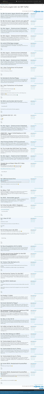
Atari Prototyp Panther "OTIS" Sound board (13, 141)
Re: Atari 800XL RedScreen (8, 281)
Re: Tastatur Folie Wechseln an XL (10, 262)
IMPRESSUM (11, 393)
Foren (25, 1)
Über (40, 1)
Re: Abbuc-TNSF (5, 190)
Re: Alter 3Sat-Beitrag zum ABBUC (10, 333)
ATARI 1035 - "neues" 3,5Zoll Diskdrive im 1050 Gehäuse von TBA (13, 134)
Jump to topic (33, 16)
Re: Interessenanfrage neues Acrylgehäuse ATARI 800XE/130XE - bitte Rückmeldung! (15, 311)
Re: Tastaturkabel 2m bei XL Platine (11, 341)
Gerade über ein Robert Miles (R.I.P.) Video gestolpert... (12, 164)
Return (1, 9)
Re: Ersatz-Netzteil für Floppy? (9, 302)
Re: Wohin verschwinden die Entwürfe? (11, 101)
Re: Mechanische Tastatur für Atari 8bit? (12, 273)
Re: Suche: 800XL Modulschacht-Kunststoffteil (14, 363)
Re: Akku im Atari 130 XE (7, 318)
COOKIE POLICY (16, 393)
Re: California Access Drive (8, 178)
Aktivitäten (30, 1)
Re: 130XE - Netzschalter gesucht (10, 197)
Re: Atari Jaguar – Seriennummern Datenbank (14, 28)
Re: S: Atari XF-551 (6, 218)
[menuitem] (7, 3)
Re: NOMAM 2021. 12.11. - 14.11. (8, 115)
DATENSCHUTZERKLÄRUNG (5, 393)
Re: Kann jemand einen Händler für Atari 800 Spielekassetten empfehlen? (13, 254)
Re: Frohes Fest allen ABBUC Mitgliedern (12, 205)
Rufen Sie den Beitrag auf (38, 19)
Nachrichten (20, 1)
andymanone (34, 13)
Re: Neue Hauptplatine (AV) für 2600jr (11, 246)
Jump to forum (33, 15)
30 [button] (41, 11)
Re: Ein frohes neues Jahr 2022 (9, 229)
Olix (2, 373)
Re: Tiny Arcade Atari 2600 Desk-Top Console (13, 148)
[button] (34, 11)
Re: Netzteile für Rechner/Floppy (10, 78)
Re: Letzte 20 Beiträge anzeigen (10, 43)
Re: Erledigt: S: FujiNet (7, 295)
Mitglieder (35, 1)
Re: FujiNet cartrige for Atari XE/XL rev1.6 (12, 326)
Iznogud (3, 180)
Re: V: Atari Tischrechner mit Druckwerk (12, 67)
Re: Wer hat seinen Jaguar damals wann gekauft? (15, 13)
